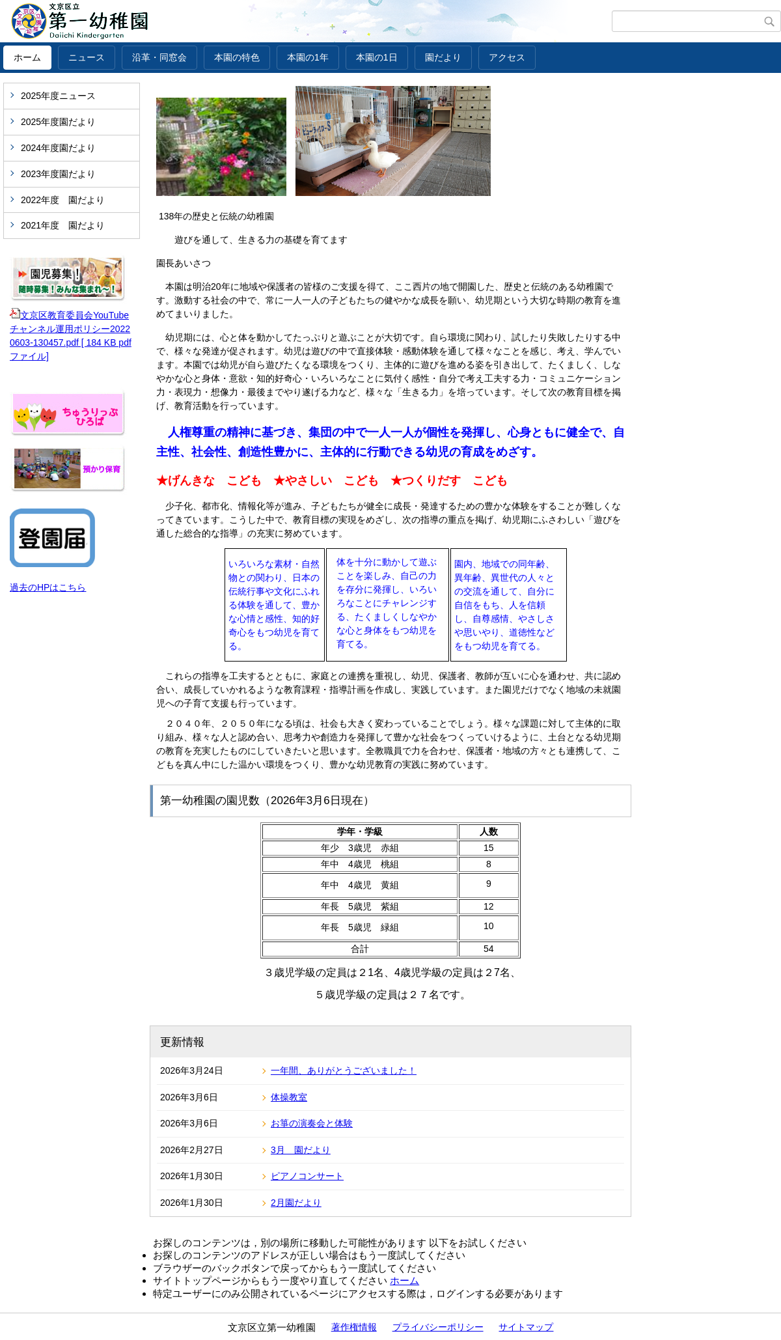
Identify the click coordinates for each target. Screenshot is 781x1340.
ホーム (27, 57)
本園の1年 (308, 57)
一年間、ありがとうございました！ (344, 1070)
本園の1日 (377, 57)
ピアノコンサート (307, 1176)
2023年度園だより (58, 174)
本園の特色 (237, 57)
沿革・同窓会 (159, 57)
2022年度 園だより (63, 200)
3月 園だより (301, 1150)
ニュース (86, 57)
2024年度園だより (58, 148)
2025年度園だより (58, 122)
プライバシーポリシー (438, 1327)
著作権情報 (354, 1327)
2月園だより (296, 1202)
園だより (443, 57)
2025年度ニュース (58, 96)
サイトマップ (526, 1327)
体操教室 (289, 1097)
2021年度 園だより (63, 225)
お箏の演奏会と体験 (312, 1123)
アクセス (507, 57)
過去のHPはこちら (48, 587)
